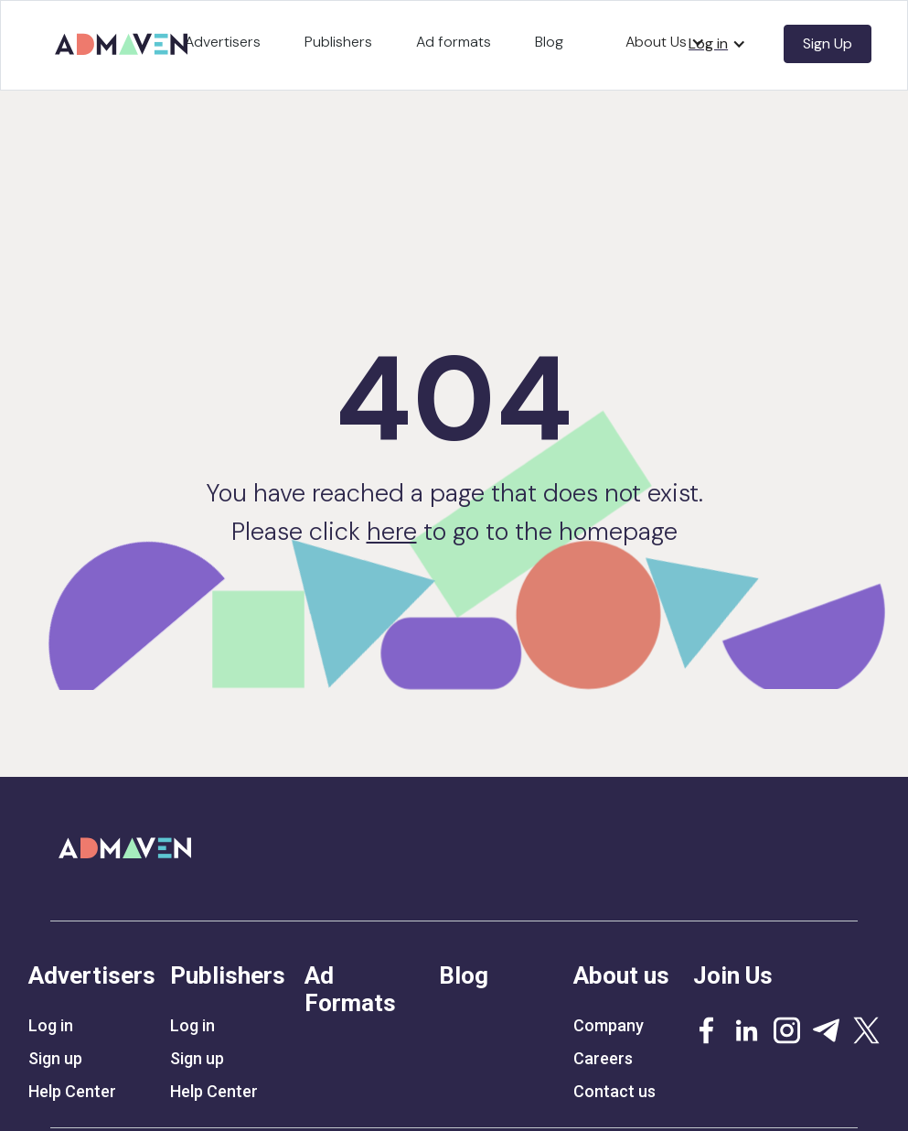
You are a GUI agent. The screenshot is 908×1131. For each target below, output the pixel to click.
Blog (549, 41)
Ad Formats (350, 989)
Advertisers (223, 41)
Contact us (614, 1092)
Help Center (72, 1092)
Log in (50, 1026)
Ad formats (453, 41)
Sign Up (827, 43)
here (392, 531)
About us (621, 975)
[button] (717, 43)
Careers (603, 1059)
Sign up (55, 1059)
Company (608, 1026)
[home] (124, 38)
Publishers (338, 41)
